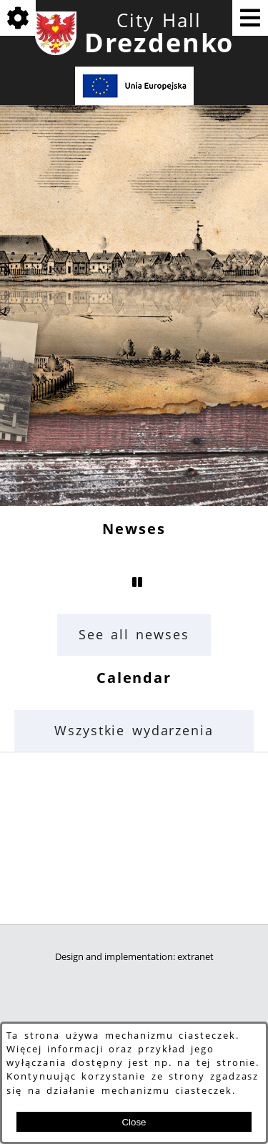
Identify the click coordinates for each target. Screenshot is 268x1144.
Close (133, 1122)
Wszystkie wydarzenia (134, 730)
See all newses (134, 634)
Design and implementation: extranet (134, 957)
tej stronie (227, 1063)
